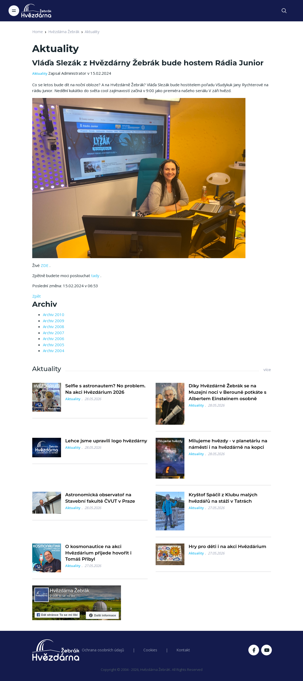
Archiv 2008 (53, 326)
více (267, 369)
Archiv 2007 (53, 332)
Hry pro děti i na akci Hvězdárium (227, 546)
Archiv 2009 (53, 320)
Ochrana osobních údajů (103, 649)
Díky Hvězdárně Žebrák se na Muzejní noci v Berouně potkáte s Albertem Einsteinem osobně (227, 392)
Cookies (150, 649)
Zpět (36, 296)
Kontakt (183, 649)
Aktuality (92, 31)
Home (37, 31)
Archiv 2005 (53, 344)
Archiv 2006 (53, 338)
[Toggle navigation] (14, 10)
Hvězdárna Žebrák (63, 31)
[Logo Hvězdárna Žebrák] (36, 10)
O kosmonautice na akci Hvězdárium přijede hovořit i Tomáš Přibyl (98, 553)
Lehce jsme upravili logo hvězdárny (106, 440)
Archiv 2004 (53, 350)
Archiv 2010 (53, 314)
